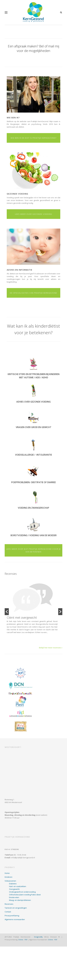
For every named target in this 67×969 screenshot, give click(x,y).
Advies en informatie (19, 269)
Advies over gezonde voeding (33, 401)
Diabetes (13, 883)
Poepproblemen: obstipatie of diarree (33, 482)
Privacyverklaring (12, 915)
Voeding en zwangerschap (33, 507)
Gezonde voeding (17, 193)
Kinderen (8, 877)
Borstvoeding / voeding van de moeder (34, 535)
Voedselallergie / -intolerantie (33, 454)
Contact (8, 911)
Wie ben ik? (13, 117)
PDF (26, 940)
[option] (33, 610)
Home (7, 873)
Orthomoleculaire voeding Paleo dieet (25, 894)
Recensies (9, 904)
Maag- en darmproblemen (20, 900)
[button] (7, 611)
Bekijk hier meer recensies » (50, 647)
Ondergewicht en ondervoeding (22, 892)
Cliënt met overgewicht (22, 617)
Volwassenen (10, 881)
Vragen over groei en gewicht (33, 427)
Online (20, 940)
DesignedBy (38, 937)
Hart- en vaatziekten (17, 886)
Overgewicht (14, 889)
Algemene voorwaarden (15, 919)
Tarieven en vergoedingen (16, 908)
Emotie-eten (14, 897)
